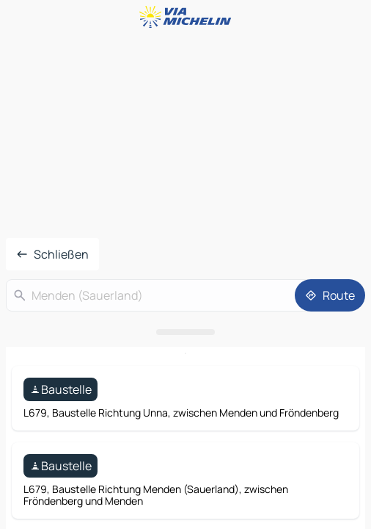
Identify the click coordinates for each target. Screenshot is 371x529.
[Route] (330, 295)
